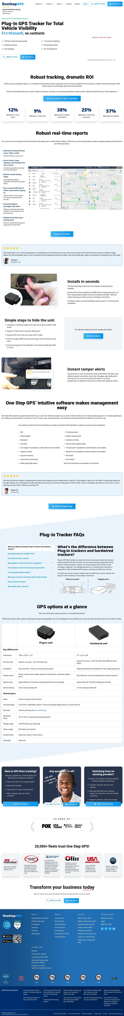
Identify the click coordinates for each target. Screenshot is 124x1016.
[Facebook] (106, 928)
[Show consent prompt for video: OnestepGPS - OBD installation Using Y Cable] (93, 333)
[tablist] (49, 3)
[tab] (39, 3)
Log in (85, 4)
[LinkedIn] (114, 928)
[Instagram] (102, 928)
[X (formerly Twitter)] (110, 928)
